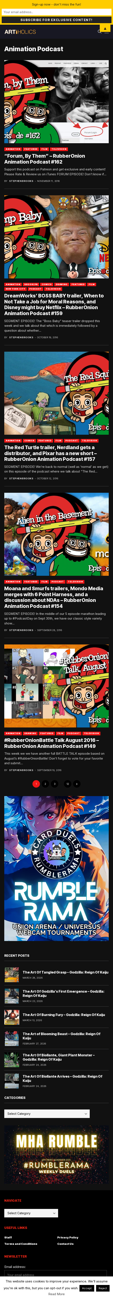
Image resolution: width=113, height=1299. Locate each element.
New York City (15, 289)
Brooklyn (31, 284)
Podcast (35, 289)
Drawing (62, 284)
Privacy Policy (67, 1237)
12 (67, 783)
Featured (30, 149)
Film (44, 149)
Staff (8, 1237)
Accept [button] (87, 1288)
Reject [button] (103, 1288)
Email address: (15, 1267)
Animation (13, 149)
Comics (46, 284)
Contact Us (65, 1243)
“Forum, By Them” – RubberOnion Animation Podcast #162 (44, 159)
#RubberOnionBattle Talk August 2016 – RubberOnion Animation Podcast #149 (51, 743)
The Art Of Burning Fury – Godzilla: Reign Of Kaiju (64, 1015)
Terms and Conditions (20, 1243)
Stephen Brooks (21, 181)
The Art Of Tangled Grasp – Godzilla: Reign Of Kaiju (65, 972)
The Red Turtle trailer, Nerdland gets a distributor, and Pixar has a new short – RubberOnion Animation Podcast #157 (50, 453)
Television (58, 149)
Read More (56, 1294)
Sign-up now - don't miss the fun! (56, 4)
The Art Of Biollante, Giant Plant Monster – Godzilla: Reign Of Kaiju (59, 1057)
